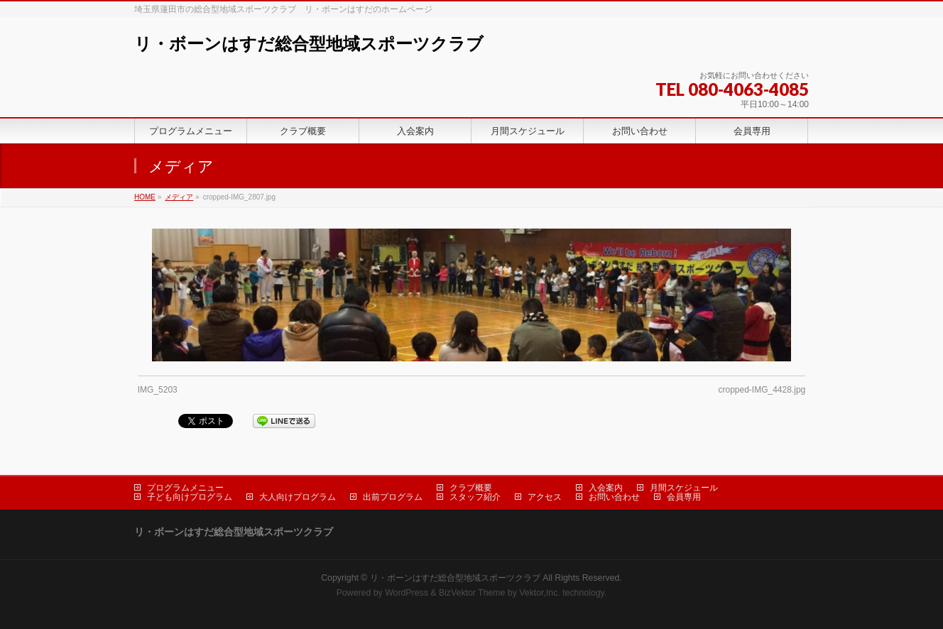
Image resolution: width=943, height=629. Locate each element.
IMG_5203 (158, 390)
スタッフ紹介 (475, 497)
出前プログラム (393, 497)
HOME (145, 197)
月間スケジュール (684, 488)
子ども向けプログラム (189, 497)
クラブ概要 (470, 488)
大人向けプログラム (297, 497)
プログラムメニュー (185, 488)
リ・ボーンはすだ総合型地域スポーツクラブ (309, 43)
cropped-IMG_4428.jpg (762, 390)
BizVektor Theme (472, 593)
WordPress (406, 593)
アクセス (545, 497)
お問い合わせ (614, 497)
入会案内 (606, 488)
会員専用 (684, 497)
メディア (179, 197)
